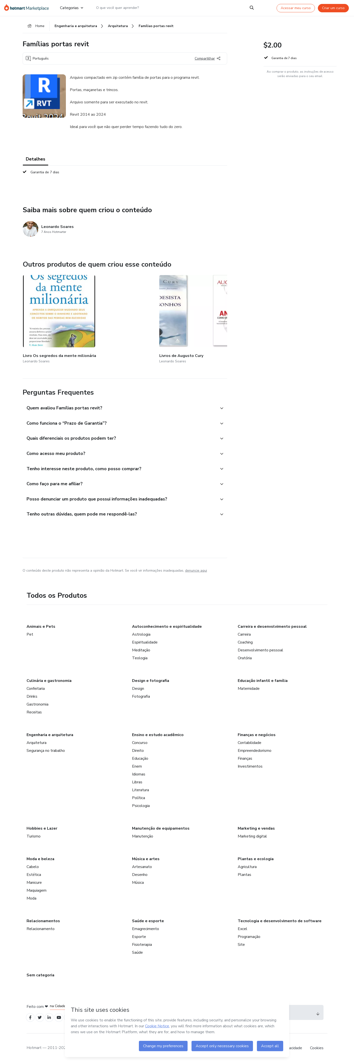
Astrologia (141, 633)
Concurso (140, 741)
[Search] (251, 7)
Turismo (34, 835)
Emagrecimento (145, 927)
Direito (138, 749)
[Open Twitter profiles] (42, 1017)
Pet (30, 633)
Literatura (140, 788)
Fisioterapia (142, 943)
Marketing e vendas (256, 827)
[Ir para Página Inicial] (28, 8)
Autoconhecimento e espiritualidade (167, 625)
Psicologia (141, 804)
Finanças (245, 757)
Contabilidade (249, 741)
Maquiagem (36, 889)
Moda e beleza (40, 857)
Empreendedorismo (254, 749)
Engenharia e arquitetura (50, 733)
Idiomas (138, 773)
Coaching (245, 641)
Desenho (140, 873)
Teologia (140, 657)
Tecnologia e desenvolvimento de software (280, 919)
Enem (137, 765)
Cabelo (33, 865)
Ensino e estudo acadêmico (158, 733)
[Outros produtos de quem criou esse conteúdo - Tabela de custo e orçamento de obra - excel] (225, 315)
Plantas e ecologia (256, 857)
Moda (31, 897)
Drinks (32, 695)
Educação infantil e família (263, 679)
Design (138, 687)
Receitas (34, 711)
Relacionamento (41, 927)
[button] (119, 398)
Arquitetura (36, 741)
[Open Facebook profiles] (31, 1017)
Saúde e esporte (148, 919)
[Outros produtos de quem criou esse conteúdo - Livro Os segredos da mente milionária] (50, 315)
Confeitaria (36, 687)
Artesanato (142, 865)
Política (138, 796)
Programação (249, 935)
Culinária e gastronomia (49, 679)
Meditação (141, 649)
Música (138, 881)
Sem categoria (40, 974)
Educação (140, 757)
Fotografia (141, 695)
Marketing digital (252, 835)
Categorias (71, 8)
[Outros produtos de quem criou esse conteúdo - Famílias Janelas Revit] (167, 315)
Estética (34, 873)
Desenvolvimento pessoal (260, 649)
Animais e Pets (41, 625)
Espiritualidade (145, 641)
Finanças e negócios (257, 733)
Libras (137, 781)
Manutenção (142, 835)
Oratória (245, 657)
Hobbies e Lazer (42, 827)
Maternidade (249, 687)
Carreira (244, 633)
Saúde (137, 951)
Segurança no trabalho (46, 749)
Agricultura (247, 865)
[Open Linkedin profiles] (52, 1017)
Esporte (139, 935)
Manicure (34, 881)
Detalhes (35, 161)
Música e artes (146, 857)
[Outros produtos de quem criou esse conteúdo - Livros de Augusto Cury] (108, 315)
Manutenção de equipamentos (161, 827)
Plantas (244, 873)
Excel (242, 927)
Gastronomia (37, 703)
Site (241, 943)
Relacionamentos (43, 919)
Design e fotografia (150, 679)
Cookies (317, 1048)
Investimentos (250, 765)
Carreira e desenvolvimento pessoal (272, 625)
